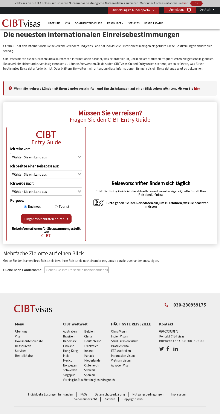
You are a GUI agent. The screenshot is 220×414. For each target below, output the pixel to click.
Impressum (178, 394)
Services (133, 23)
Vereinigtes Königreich (99, 380)
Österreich (91, 365)
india (66, 356)
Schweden (70, 370)
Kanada (89, 356)
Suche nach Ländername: (23, 270)
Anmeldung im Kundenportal (131, 10)
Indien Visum (119, 336)
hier (185, 3)
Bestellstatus (153, 23)
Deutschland (92, 341)
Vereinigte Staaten (75, 380)
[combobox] (46, 157)
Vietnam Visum (121, 360)
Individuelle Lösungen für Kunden (50, 394)
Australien (70, 331)
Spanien (89, 375)
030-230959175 (168, 331)
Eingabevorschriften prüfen (46, 218)
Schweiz (89, 370)
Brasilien (69, 336)
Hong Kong (70, 351)
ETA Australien (121, 351)
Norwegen (70, 365)
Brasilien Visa (120, 346)
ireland (88, 351)
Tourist (64, 206)
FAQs (83, 394)
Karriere (109, 399)
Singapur (69, 375)
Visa (67, 23)
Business (34, 206)
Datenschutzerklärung (110, 394)
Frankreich (91, 346)
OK (196, 3)
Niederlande (92, 360)
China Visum (119, 331)
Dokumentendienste (88, 23)
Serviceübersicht (85, 399)
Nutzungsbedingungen (147, 394)
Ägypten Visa (119, 365)
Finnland (68, 346)
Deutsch (205, 9)
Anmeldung (177, 10)
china (88, 336)
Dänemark (69, 341)
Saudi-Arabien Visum (124, 341)
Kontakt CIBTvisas (171, 336)
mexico (67, 360)
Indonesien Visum (123, 356)
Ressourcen (115, 23)
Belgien (89, 331)
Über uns (54, 23)
